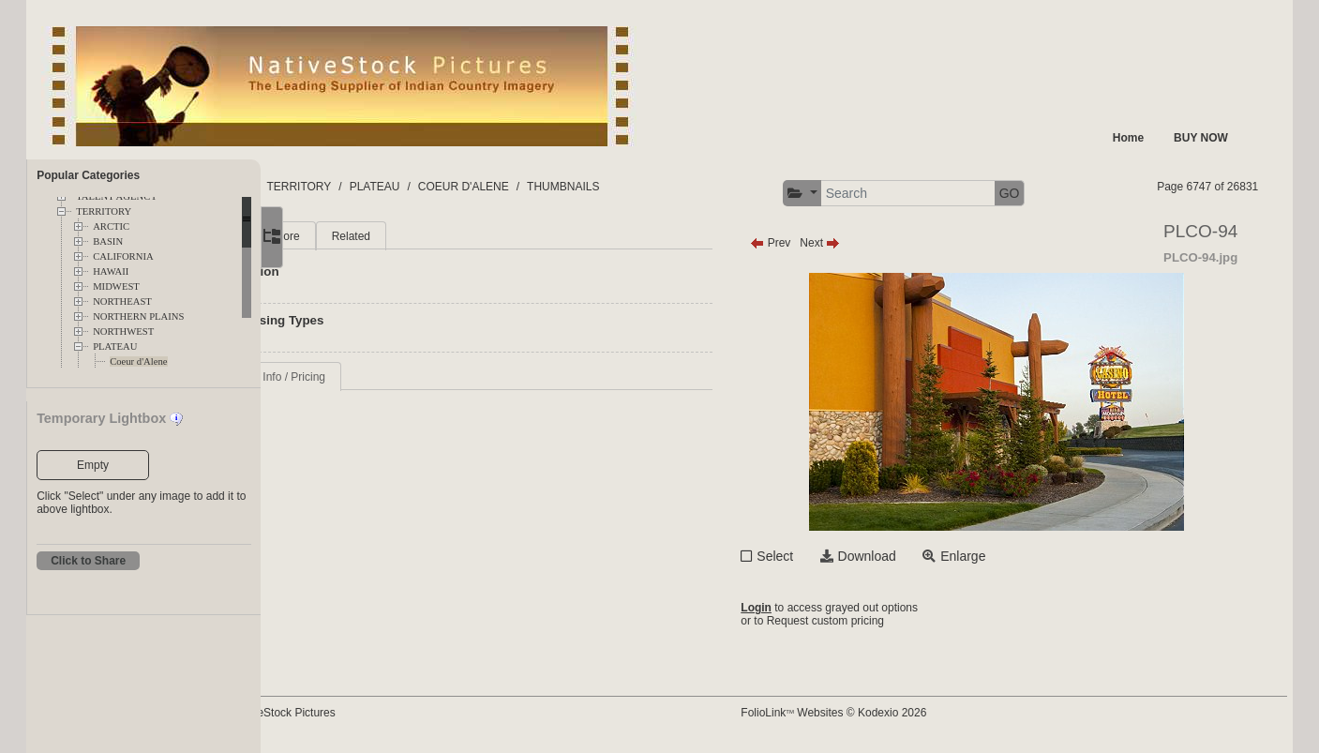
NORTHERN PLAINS (138, 316)
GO (1068, 193)
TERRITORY (103, 211)
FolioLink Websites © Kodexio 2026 (893, 712)
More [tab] (406, 236)
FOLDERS (349, 186)
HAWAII (110, 271)
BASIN (108, 241)
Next (880, 242)
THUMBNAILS (690, 186)
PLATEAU (115, 346)
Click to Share (88, 560)
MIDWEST (116, 286)
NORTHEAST (122, 301)
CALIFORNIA (123, 256)
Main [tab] (349, 236)
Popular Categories (88, 175)
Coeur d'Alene (138, 361)
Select (835, 556)
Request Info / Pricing (391, 377)
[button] (861, 193)
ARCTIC (111, 226)
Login (816, 607)
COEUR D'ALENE (591, 186)
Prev (830, 242)
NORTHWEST (123, 331)
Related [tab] (470, 236)
